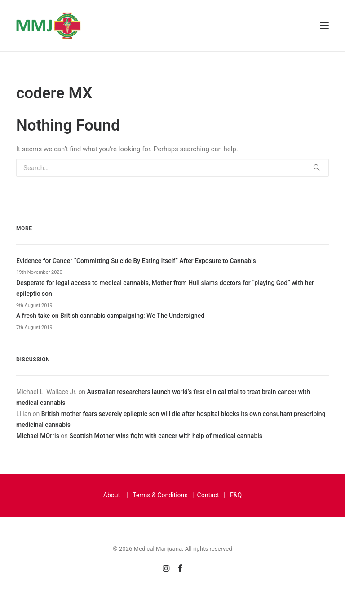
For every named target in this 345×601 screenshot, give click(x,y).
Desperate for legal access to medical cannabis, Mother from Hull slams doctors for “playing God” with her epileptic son (165, 288)
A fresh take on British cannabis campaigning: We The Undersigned (110, 315)
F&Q (236, 495)
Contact (208, 495)
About (111, 495)
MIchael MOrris (37, 435)
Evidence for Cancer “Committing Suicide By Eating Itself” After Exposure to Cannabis (136, 260)
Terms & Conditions (160, 495)
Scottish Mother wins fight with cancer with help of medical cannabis (165, 435)
